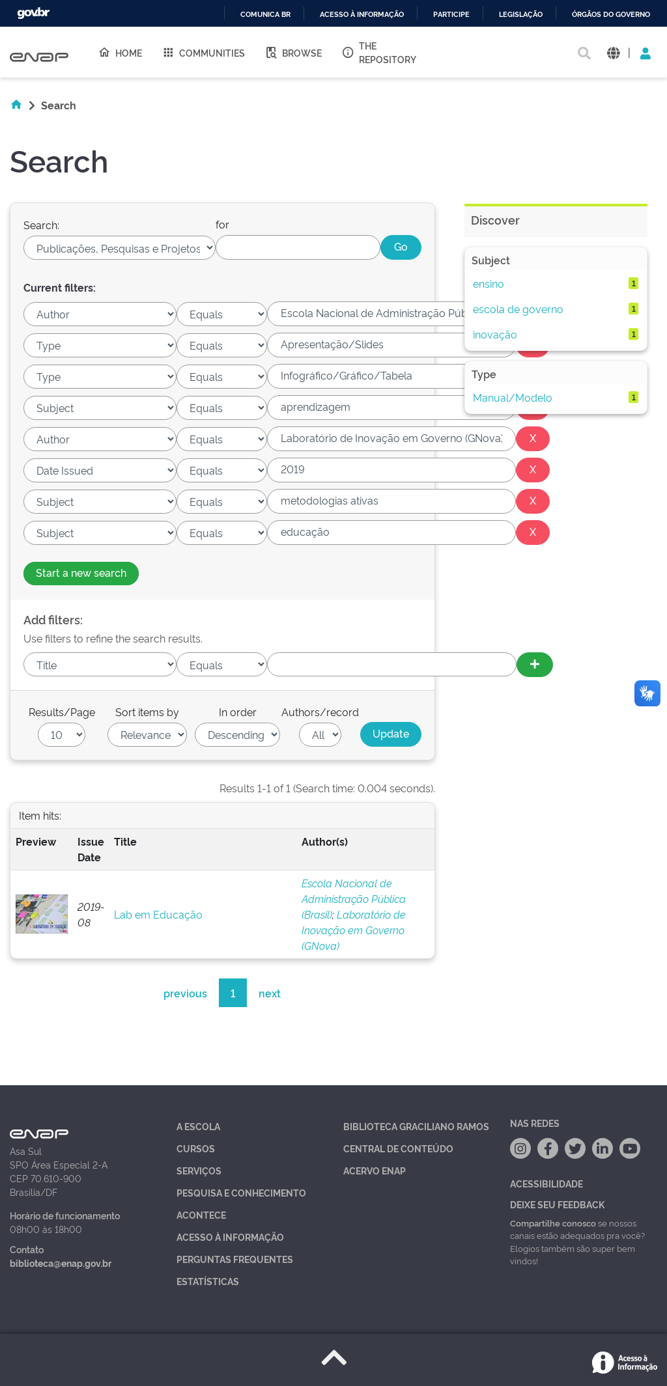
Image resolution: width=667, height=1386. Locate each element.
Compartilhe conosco (553, 1222)
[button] (613, 52)
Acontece (201, 1214)
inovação (495, 334)
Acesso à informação (362, 14)
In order (238, 711)
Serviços (199, 1170)
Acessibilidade (546, 1183)
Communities (203, 52)
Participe (451, 14)
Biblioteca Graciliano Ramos (416, 1126)
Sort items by (147, 711)
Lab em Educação (158, 914)
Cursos (196, 1148)
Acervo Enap (374, 1170)
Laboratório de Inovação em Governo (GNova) (354, 929)
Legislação (521, 14)
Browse (293, 52)
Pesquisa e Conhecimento (241, 1192)
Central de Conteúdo (398, 1148)
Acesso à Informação (230, 1236)
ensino (488, 283)
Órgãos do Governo (611, 14)
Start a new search (81, 572)
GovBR (33, 13)
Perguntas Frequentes (235, 1259)
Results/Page (62, 711)
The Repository (378, 52)
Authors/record (320, 711)
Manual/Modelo (512, 397)
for (222, 224)
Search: (41, 224)
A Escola (198, 1126)
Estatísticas (208, 1281)
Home (120, 52)
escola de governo (518, 308)
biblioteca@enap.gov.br (60, 1262)
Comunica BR (265, 14)
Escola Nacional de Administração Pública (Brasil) (354, 898)
